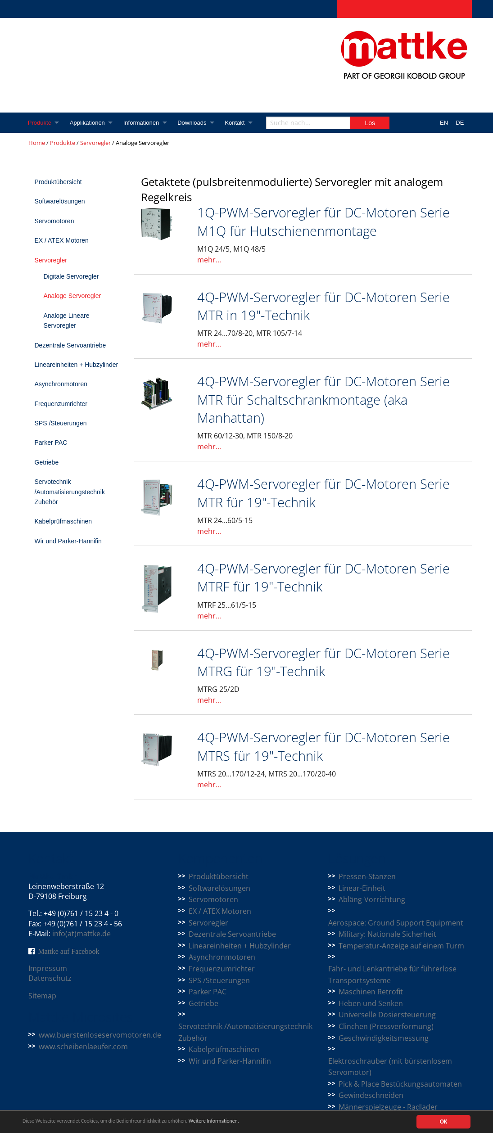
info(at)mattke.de (81, 934)
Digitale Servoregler (71, 276)
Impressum (47, 968)
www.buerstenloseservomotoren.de (100, 1035)
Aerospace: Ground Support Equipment (395, 923)
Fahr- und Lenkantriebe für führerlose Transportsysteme (392, 974)
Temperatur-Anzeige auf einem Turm (401, 946)
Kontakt (240, 122)
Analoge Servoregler (72, 295)
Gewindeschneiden (371, 1095)
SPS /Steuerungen (61, 423)
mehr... (209, 260)
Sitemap (42, 996)
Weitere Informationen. (244, 1122)
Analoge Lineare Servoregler (67, 320)
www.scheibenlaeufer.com (83, 1047)
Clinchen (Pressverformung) (386, 1026)
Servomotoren (54, 221)
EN (444, 122)
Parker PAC (51, 442)
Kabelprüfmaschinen (63, 521)
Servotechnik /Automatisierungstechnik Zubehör (70, 492)
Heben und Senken (371, 1003)
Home (36, 143)
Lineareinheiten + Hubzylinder (76, 364)
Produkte (40, 122)
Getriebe (47, 462)
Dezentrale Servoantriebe (70, 345)
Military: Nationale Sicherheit (387, 934)
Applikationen (88, 122)
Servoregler (95, 143)
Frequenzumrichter (61, 403)
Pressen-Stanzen (367, 876)
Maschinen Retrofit (371, 992)
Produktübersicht (58, 181)
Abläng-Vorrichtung (372, 899)
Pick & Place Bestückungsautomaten (400, 1084)
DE (460, 122)
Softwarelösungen (60, 201)
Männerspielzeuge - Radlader (388, 1107)
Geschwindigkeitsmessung (384, 1038)
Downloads (195, 122)
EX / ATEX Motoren (62, 240)
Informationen (144, 122)
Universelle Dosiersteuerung (387, 1015)
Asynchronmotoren (61, 384)
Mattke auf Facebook (69, 951)
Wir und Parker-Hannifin (68, 541)
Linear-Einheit (362, 888)
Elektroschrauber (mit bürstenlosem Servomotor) (390, 1067)
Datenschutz (50, 978)
